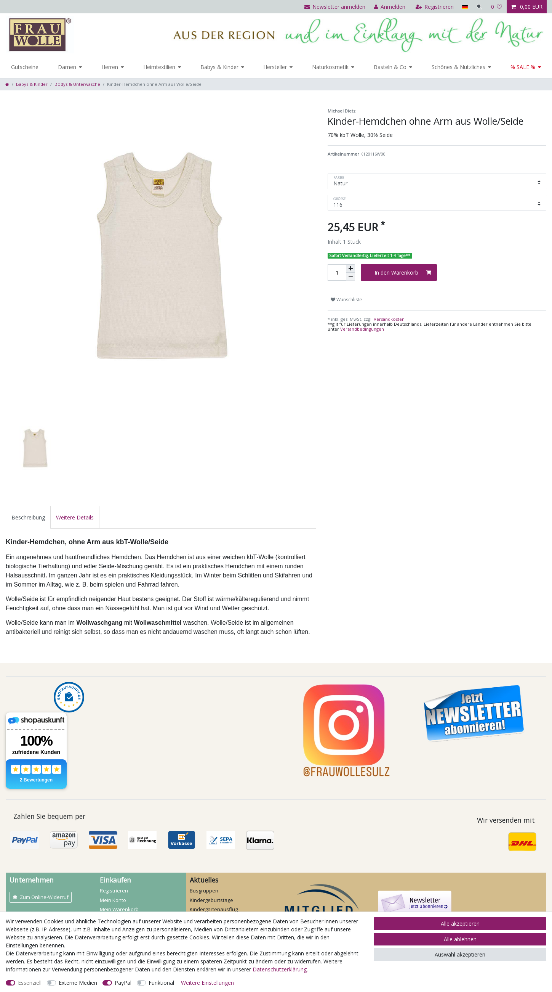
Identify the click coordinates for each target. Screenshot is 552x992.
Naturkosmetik (330, 67)
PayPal (123, 982)
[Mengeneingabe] (337, 272)
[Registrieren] (434, 6)
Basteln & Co (390, 67)
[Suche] (479, 6)
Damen (67, 67)
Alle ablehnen (460, 939)
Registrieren (114, 890)
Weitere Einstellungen (207, 982)
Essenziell (30, 982)
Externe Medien (78, 982)
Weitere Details (75, 517)
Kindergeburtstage (211, 900)
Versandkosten (389, 319)
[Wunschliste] (497, 6)
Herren (109, 67)
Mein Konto (113, 900)
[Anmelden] (389, 6)
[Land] (464, 6)
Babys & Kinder (219, 67)
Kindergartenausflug (214, 909)
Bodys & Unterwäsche (77, 84)
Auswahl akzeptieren (460, 954)
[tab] (28, 517)
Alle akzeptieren (460, 923)
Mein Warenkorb (119, 909)
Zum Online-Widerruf (41, 897)
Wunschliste (346, 299)
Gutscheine (24, 67)
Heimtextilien (159, 67)
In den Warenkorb (402, 272)
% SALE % (522, 67)
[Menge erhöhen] (350, 268)
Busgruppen (204, 890)
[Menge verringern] (350, 277)
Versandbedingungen (362, 329)
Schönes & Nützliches (458, 67)
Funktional (161, 982)
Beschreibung (28, 517)
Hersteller (275, 67)
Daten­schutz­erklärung (280, 969)
